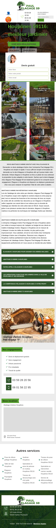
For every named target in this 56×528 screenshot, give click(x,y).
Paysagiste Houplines (7, 478)
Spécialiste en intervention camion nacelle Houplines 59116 (45, 470)
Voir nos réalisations (23, 44)
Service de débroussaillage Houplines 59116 (45, 480)
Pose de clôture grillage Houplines (9, 459)
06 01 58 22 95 (28, 19)
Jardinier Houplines (25, 459)
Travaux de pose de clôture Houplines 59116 (45, 460)
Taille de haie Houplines (8, 465)
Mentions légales (39, 524)
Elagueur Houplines (6, 471)
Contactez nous (29, 50)
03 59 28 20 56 (28, 14)
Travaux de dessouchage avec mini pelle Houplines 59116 (28, 479)
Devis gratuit (14, 50)
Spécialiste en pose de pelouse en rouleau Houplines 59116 (27, 467)
